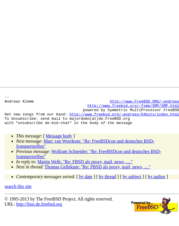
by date (86, 182)
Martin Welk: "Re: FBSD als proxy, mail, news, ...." (85, 167)
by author (156, 182)
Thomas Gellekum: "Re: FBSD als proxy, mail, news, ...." (97, 172)
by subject (132, 182)
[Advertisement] (86, 45)
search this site (18, 192)
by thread (107, 182)
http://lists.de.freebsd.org (39, 210)
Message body (59, 141)
